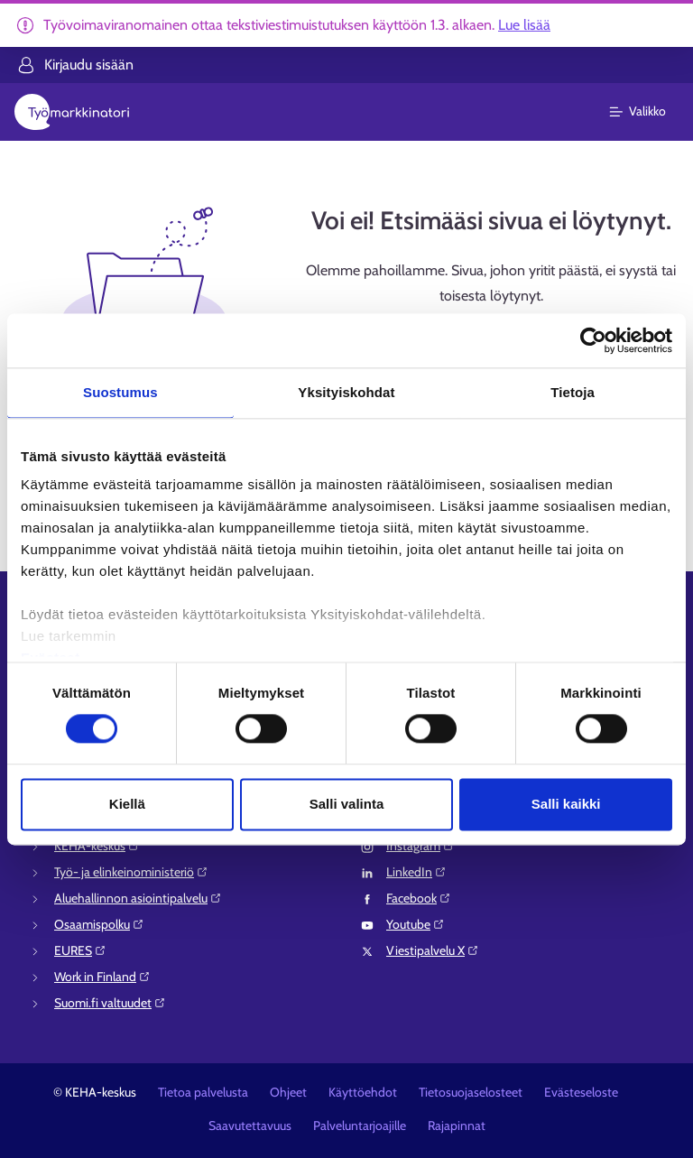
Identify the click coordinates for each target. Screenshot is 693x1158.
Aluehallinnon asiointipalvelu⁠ (138, 898)
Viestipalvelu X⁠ (432, 950)
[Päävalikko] (648, 112)
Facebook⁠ (418, 898)
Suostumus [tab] (120, 392)
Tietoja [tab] (572, 392)
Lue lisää (524, 24)
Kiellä (127, 803)
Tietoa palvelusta (203, 1092)
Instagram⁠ (420, 846)
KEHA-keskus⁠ (97, 846)
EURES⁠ (80, 950)
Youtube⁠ (415, 924)
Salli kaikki (566, 803)
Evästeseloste (581, 1092)
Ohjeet (288, 1092)
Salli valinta (347, 803)
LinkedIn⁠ (416, 872)
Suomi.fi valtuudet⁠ (110, 1003)
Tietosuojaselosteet (470, 1092)
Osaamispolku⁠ (99, 924)
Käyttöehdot (362, 1092)
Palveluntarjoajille (359, 1125)
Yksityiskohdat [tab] (346, 392)
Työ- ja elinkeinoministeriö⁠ (131, 872)
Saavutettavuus (249, 1125)
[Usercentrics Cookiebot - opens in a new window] (593, 340)
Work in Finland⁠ (102, 976)
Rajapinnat (456, 1125)
